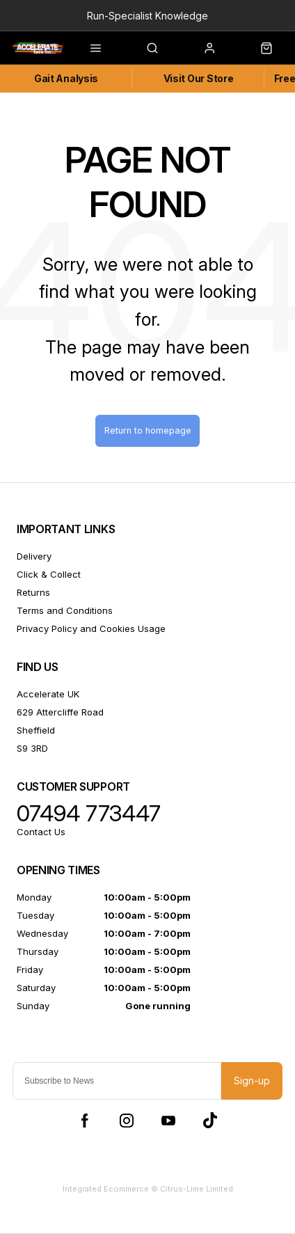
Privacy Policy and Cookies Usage (91, 628)
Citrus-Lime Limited (196, 1189)
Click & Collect (49, 574)
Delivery (34, 556)
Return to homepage (147, 430)
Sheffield (36, 730)
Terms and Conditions (65, 610)
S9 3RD (32, 748)
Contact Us (41, 831)
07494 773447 (89, 814)
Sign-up (252, 1080)
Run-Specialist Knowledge (147, 16)
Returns (33, 592)
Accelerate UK (48, 693)
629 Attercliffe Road (60, 712)
